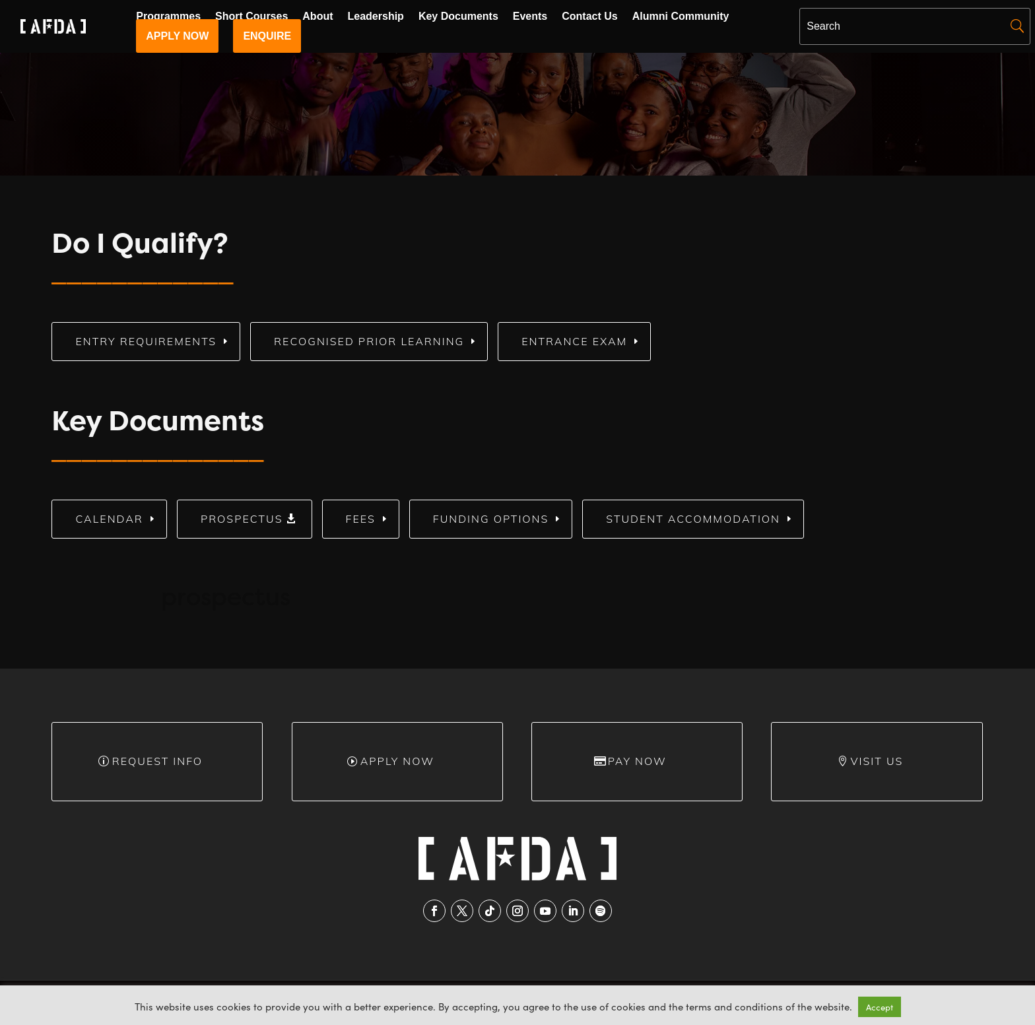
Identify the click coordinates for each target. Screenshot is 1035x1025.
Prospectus (242, 518)
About (317, 17)
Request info (157, 761)
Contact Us (589, 17)
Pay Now (637, 761)
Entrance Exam (574, 341)
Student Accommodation (693, 518)
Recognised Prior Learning (369, 341)
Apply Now (397, 761)
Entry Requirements (146, 341)
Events (530, 17)
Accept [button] (879, 1007)
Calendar (109, 518)
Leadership (376, 17)
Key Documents (458, 17)
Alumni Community (680, 17)
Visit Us (877, 761)
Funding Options (491, 518)
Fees (361, 518)
